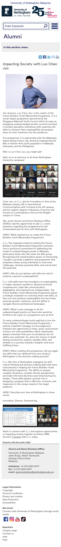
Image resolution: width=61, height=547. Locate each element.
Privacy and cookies (12, 496)
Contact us (8, 533)
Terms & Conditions (12, 493)
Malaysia (52, 15)
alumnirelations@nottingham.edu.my (35, 471)
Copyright (7, 490)
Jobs (4, 536)
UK (49, 8)
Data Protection (10, 499)
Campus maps (9, 530)
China (50, 12)
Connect (16, 436)
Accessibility (8, 502)
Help (4, 539)
